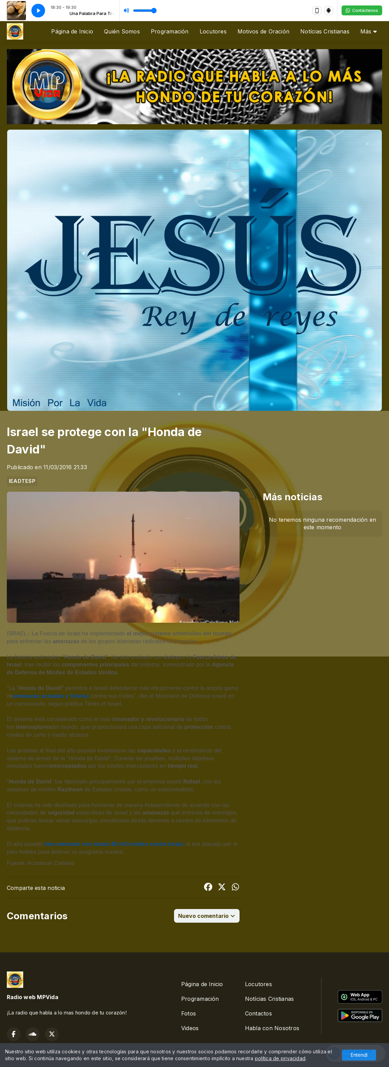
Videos (190, 1028)
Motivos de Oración (263, 31)
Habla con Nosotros (272, 1028)
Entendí (359, 1055)
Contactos (258, 1013)
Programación (170, 31)
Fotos (188, 1013)
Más (368, 31)
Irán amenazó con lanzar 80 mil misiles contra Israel (113, 844)
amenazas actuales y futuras (51, 696)
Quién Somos (122, 31)
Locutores (213, 31)
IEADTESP (22, 481)
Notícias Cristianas (324, 31)
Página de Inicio (72, 31)
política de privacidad (280, 1058)
